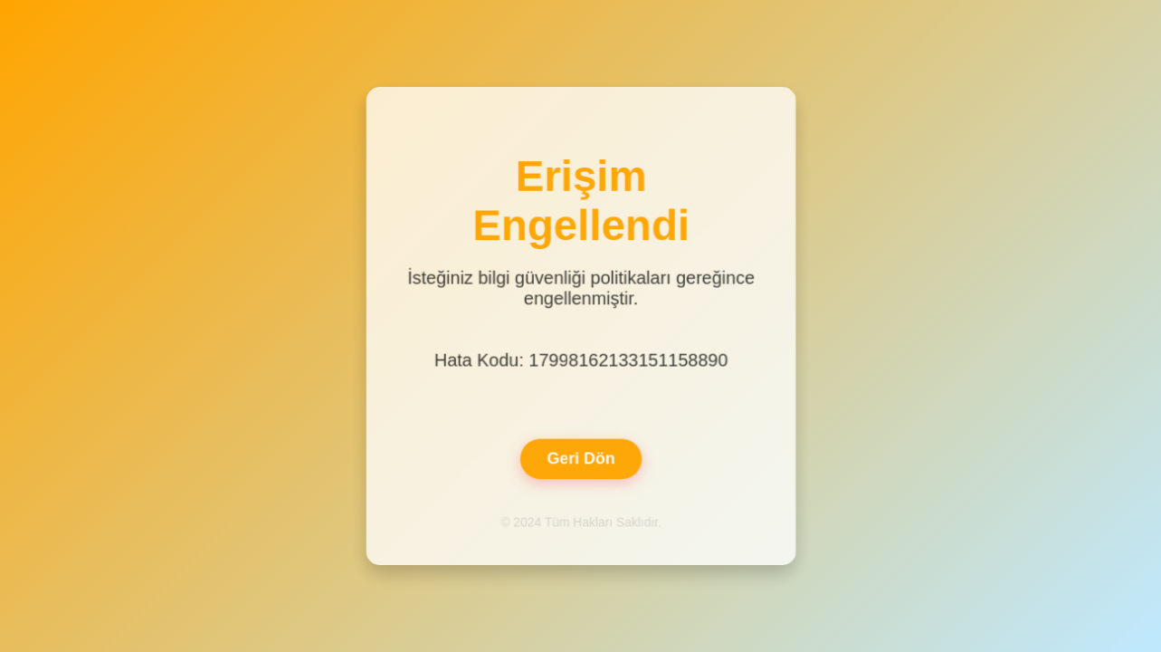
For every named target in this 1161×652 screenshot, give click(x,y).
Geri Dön (580, 457)
